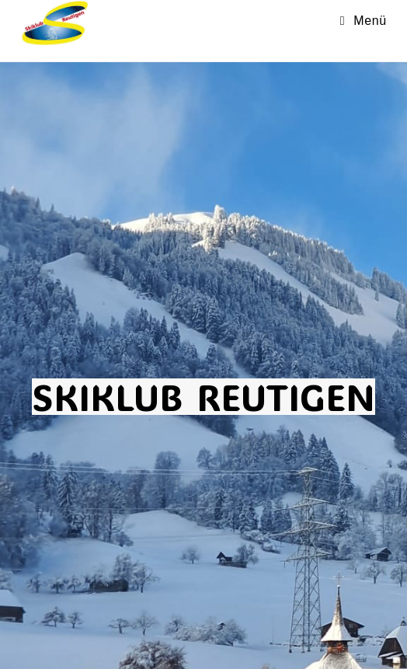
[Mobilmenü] (363, 20)
